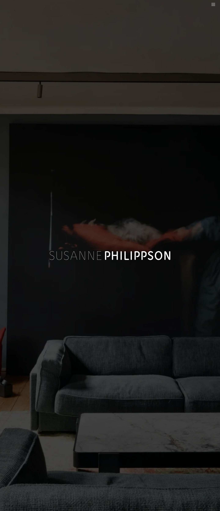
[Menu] (213, 4)
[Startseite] (26, 4)
